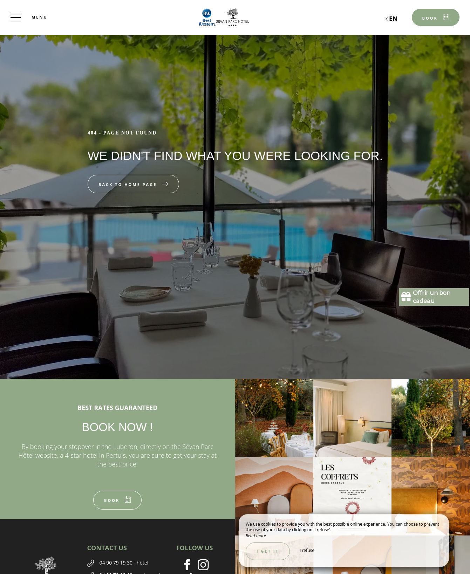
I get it (268, 551)
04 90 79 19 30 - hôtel (123, 562)
